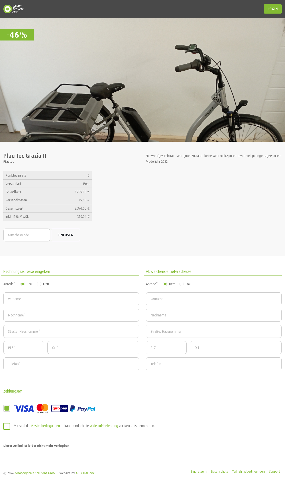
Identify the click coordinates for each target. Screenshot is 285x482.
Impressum (199, 471)
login (273, 9)
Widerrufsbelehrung (104, 425)
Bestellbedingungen (45, 425)
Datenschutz (219, 471)
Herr (30, 284)
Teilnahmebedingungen (248, 471)
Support (274, 471)
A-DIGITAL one (85, 473)
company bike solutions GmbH (36, 473)
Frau (46, 284)
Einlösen (65, 235)
